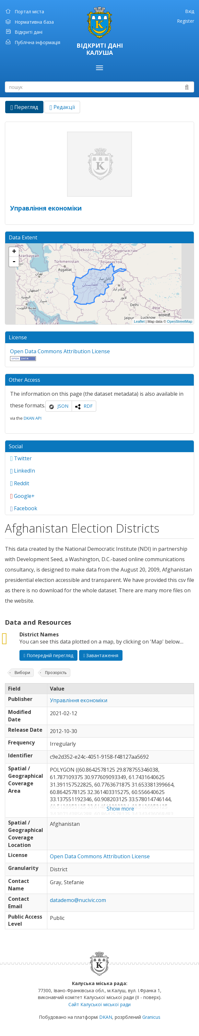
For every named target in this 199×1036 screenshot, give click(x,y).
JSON (62, 406)
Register (185, 21)
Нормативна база (34, 22)
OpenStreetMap (179, 321)
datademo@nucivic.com (78, 900)
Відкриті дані (28, 32)
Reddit (19, 483)
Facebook (23, 508)
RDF (88, 406)
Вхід (189, 11)
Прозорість (56, 672)
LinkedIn (22, 470)
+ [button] (14, 252)
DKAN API (32, 418)
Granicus (151, 1017)
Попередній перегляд (48, 655)
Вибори (22, 672)
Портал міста (29, 11)
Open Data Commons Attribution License (60, 351)
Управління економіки (46, 208)
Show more (120, 808)
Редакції (62, 107)
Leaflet (139, 321)
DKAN (105, 1017)
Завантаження (100, 655)
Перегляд (26, 108)
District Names (39, 634)
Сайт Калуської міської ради (99, 1004)
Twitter (21, 458)
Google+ (22, 496)
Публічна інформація (37, 42)
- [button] (14, 262)
